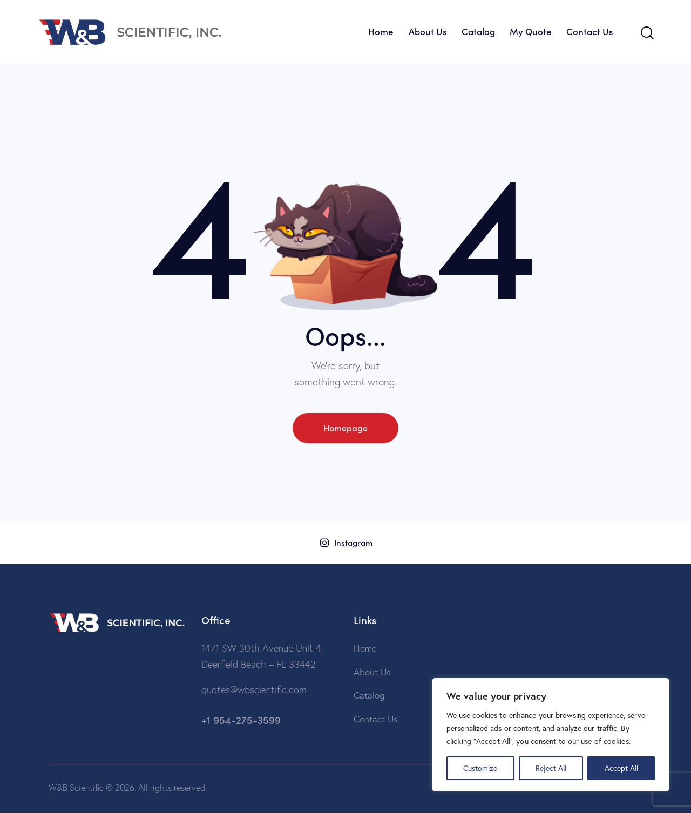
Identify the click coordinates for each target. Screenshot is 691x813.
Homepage (345, 427)
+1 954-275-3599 (241, 719)
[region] (550, 734)
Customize (480, 768)
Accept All (621, 768)
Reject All (551, 768)
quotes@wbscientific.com (254, 689)
